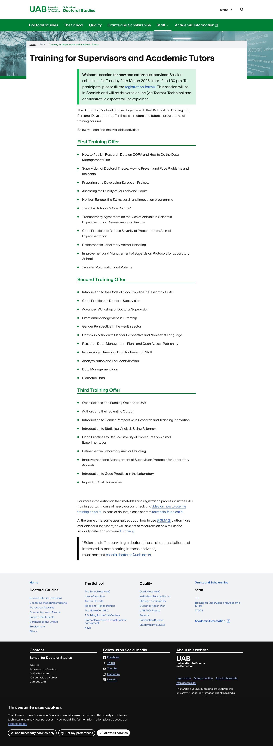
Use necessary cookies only (32, 733)
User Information (95, 597)
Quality (95, 26)
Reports (144, 616)
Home (35, 585)
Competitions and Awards (45, 615)
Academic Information (196, 27)
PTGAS (199, 613)
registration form (139, 88)
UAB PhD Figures (150, 611)
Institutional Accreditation (155, 597)
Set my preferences (77, 733)
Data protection (203, 681)
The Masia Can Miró (96, 611)
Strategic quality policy (153, 602)
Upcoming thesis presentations (48, 605)
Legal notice (183, 681)
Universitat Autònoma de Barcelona (49, 10)
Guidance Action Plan (152, 607)
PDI (197, 601)
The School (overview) (97, 592)
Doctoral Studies (92, 10)
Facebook (113, 660)
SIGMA (162, 522)
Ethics (33, 634)
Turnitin (125, 532)
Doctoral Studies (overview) (46, 601)
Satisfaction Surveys (151, 621)
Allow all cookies (113, 733)
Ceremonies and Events (44, 624)
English (226, 11)
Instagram (113, 677)
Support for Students (42, 620)
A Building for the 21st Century (102, 616)
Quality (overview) (150, 592)
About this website (226, 681)
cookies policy (17, 723)
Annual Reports (94, 602)
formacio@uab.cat (166, 513)
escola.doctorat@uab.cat (127, 556)
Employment (37, 629)
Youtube (112, 671)
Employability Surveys (152, 626)
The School (73, 26)
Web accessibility (186, 686)
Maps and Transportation (100, 607)
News (88, 629)
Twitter (111, 666)
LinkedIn (112, 682)
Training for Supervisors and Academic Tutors (217, 607)
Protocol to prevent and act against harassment (106, 623)
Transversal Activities (42, 610)
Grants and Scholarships (129, 26)
